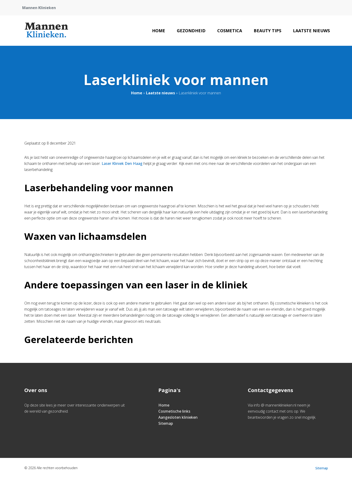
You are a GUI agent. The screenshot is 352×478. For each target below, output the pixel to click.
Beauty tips (267, 30)
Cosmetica (229, 30)
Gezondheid (191, 30)
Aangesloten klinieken (178, 417)
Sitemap (165, 423)
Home (158, 30)
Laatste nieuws (311, 30)
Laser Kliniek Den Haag (122, 163)
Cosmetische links (174, 411)
